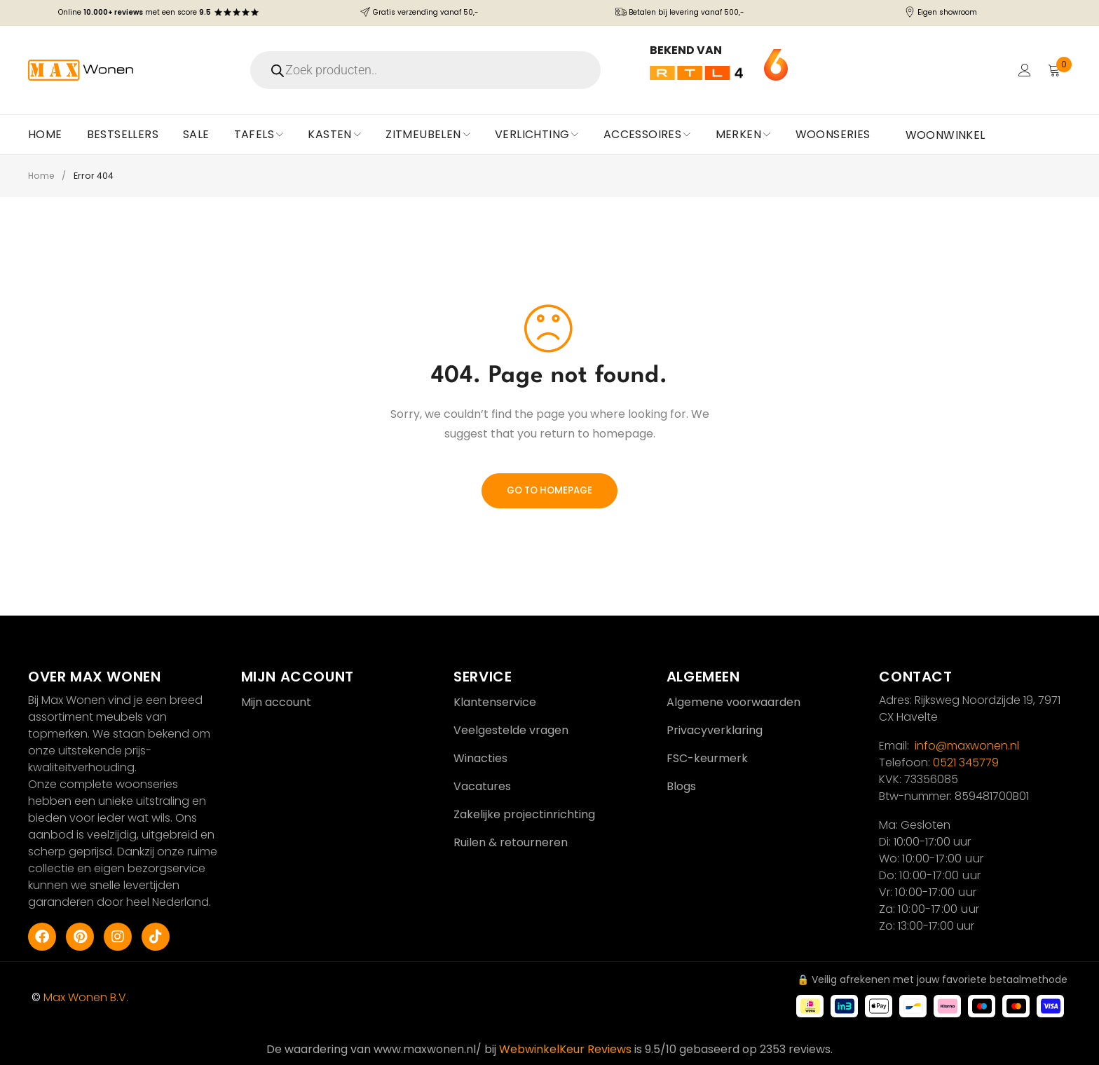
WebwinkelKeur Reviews (565, 1049)
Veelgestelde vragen (510, 730)
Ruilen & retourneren (510, 842)
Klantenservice (494, 702)
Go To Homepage (550, 491)
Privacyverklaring (715, 730)
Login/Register (1023, 70)
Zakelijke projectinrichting (524, 814)
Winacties (480, 758)
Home (42, 176)
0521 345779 (966, 762)
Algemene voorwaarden (733, 702)
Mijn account (276, 702)
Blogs (681, 786)
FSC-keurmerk (707, 758)
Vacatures (482, 786)
